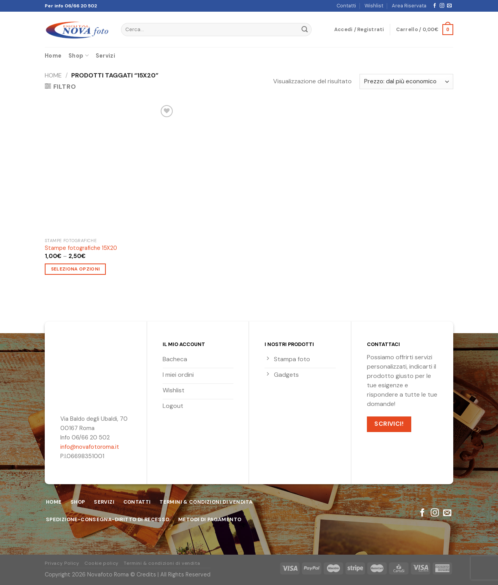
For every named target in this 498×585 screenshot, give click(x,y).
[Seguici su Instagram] (442, 6)
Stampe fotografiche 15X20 (81, 247)
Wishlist (374, 5)
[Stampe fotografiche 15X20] (110, 168)
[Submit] (304, 29)
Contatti (346, 5)
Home (53, 55)
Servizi (105, 55)
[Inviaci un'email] (449, 6)
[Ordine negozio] (406, 81)
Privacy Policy (62, 563)
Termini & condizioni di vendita (162, 563)
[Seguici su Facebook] (434, 6)
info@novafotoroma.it (89, 447)
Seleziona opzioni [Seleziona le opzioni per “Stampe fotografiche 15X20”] (75, 269)
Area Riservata (409, 5)
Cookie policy (101, 563)
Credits (146, 574)
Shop (78, 55)
